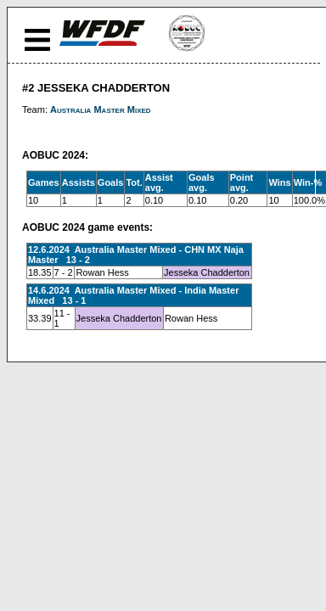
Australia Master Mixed (100, 109)
